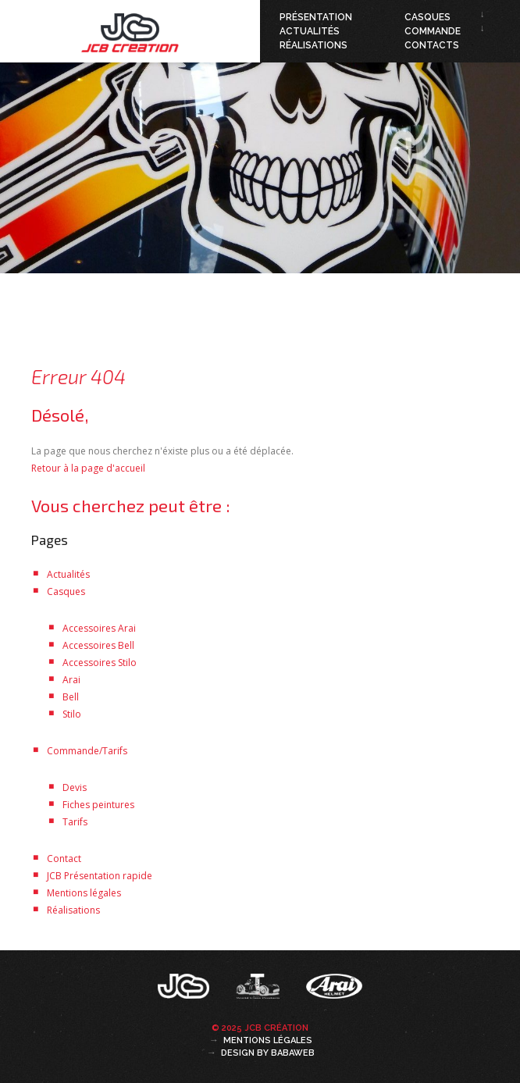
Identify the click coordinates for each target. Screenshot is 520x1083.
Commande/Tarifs (87, 750)
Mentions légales (84, 893)
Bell (70, 697)
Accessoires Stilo (99, 662)
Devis (74, 787)
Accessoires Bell (98, 645)
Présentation (316, 17)
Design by (268, 1053)
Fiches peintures (98, 804)
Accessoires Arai (99, 628)
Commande (432, 31)
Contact (64, 858)
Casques (427, 17)
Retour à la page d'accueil (88, 468)
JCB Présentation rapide (99, 875)
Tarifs (74, 821)
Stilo (71, 714)
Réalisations (313, 45)
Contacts (431, 45)
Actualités (310, 31)
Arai (71, 679)
